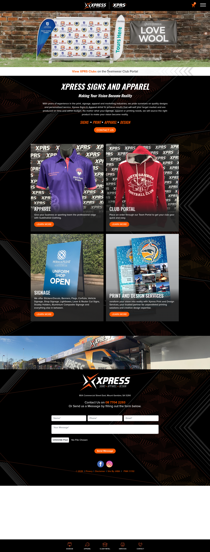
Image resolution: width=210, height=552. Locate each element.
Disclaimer (100, 471)
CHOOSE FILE (60, 440)
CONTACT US (105, 130)
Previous (4, 33)
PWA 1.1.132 (128, 471)
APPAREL (110, 122)
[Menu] (201, 5)
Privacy (89, 471)
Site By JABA (114, 471)
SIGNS (82, 122)
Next (206, 33)
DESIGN (126, 122)
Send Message (105, 451)
